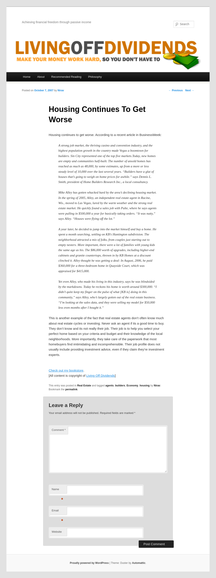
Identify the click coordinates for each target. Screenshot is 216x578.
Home (26, 76)
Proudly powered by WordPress (89, 562)
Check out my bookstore (66, 370)
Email (57, 512)
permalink (71, 389)
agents (109, 385)
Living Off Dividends (100, 375)
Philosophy (95, 76)
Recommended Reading (66, 76)
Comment (59, 430)
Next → (189, 90)
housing (145, 385)
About (40, 76)
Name (57, 490)
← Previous (176, 90)
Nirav (61, 90)
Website (57, 531)
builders (120, 385)
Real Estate (84, 385)
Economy (132, 385)
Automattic (139, 562)
